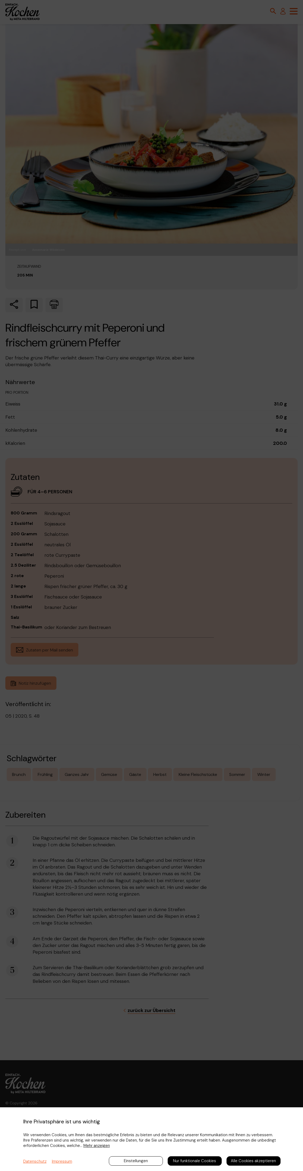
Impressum (62, 1161)
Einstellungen (136, 1161)
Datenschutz (35, 1161)
